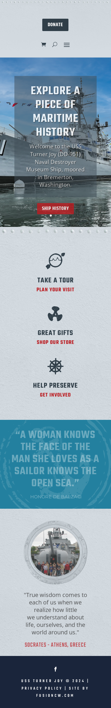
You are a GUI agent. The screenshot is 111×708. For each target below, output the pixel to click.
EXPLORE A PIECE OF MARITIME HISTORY (55, 117)
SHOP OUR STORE (55, 342)
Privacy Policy (42, 689)
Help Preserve (55, 385)
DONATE (55, 24)
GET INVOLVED (55, 395)
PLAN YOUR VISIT (55, 290)
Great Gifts (55, 333)
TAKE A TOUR (55, 280)
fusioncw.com (55, 696)
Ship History (55, 213)
